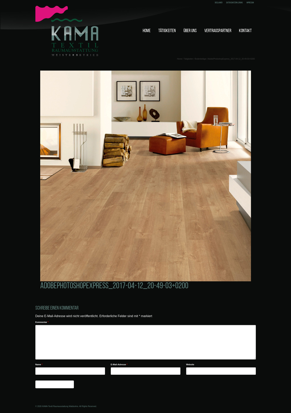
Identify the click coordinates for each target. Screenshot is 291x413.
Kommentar (42, 322)
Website (190, 364)
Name (39, 364)
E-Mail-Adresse (119, 364)
